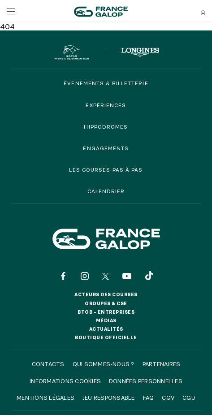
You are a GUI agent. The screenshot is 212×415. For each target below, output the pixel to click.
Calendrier (106, 191)
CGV (168, 397)
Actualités (106, 329)
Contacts (48, 364)
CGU (188, 397)
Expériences (106, 105)
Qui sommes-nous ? (103, 364)
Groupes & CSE (106, 303)
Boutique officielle (106, 337)
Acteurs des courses (106, 294)
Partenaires (162, 364)
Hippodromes (106, 127)
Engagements (106, 148)
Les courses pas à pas (106, 170)
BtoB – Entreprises (106, 312)
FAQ (148, 397)
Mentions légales (45, 397)
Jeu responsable (108, 397)
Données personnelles (145, 381)
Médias (106, 320)
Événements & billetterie (106, 83)
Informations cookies (65, 381)
